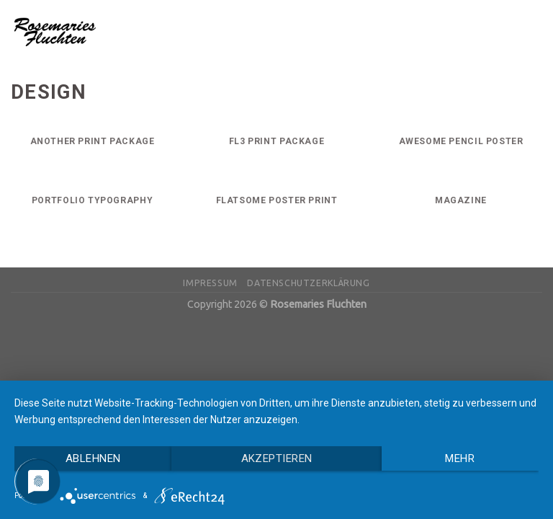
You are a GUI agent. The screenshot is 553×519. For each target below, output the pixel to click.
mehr (460, 458)
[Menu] (533, 31)
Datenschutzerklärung (308, 283)
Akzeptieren (277, 458)
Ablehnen (93, 458)
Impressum (210, 283)
